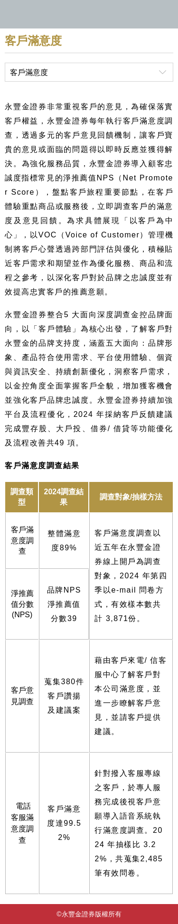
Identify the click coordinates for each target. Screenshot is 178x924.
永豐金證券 (89, 14)
